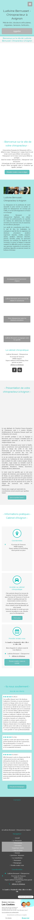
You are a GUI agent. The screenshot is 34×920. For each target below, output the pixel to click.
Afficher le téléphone (17, 365)
